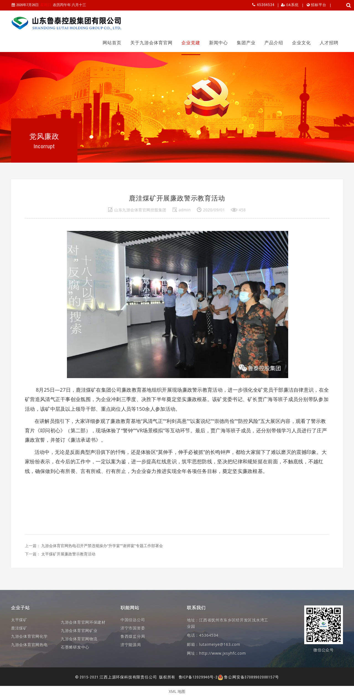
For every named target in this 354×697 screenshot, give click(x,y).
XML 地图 (177, 691)
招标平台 (318, 5)
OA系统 (292, 5)
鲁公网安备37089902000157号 (248, 678)
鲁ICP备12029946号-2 (198, 678)
